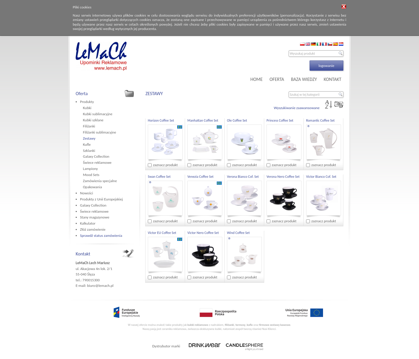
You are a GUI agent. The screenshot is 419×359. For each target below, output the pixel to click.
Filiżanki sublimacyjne (99, 132)
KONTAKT (332, 79)
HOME (257, 79)
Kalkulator (87, 223)
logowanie (326, 65)
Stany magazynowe (94, 217)
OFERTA (276, 79)
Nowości (86, 193)
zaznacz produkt (165, 165)
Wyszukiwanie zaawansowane (296, 108)
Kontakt (83, 254)
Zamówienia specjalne (100, 181)
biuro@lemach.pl (100, 285)
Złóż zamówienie (92, 229)
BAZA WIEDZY (304, 79)
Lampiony (90, 168)
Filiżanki (89, 126)
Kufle (87, 144)
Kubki (87, 108)
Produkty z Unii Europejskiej (101, 199)
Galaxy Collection (96, 156)
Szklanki (89, 150)
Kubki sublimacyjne (97, 114)
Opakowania (92, 187)
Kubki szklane (93, 120)
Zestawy (89, 138)
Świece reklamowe (97, 162)
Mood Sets (91, 175)
